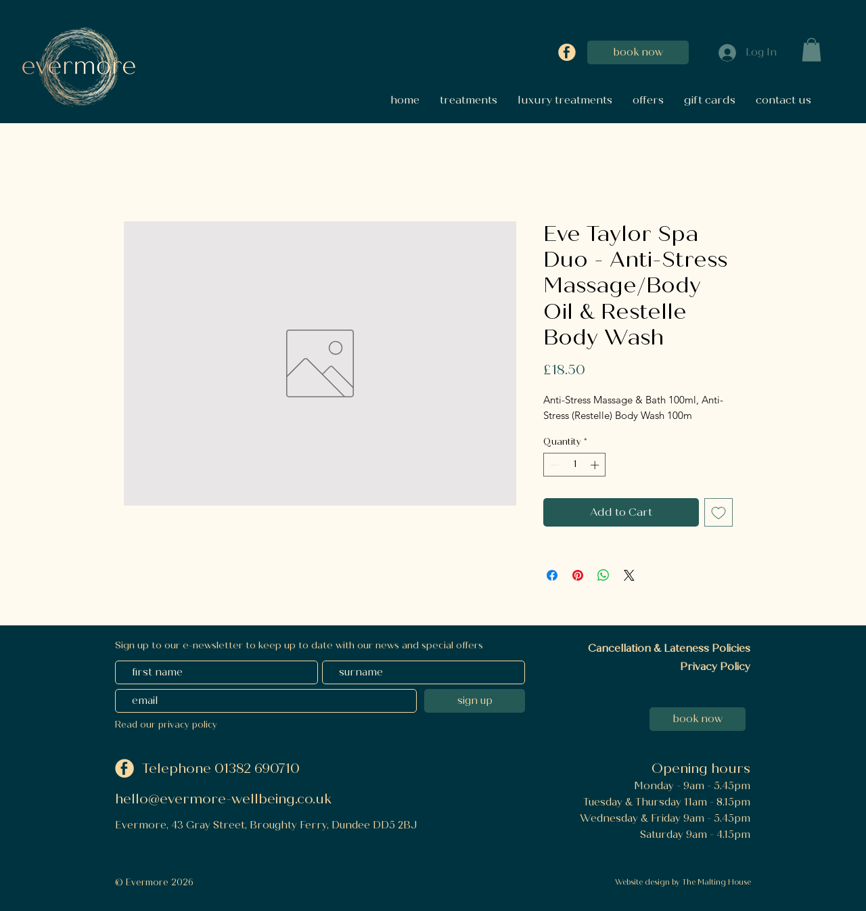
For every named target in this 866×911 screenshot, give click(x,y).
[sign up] (474, 701)
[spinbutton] (575, 464)
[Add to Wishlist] (718, 512)
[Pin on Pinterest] (578, 575)
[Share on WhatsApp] (603, 575)
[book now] (638, 52)
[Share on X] (629, 575)
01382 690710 (258, 768)
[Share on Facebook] (552, 575)
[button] (811, 50)
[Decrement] (553, 464)
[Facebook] (567, 52)
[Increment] (596, 464)
